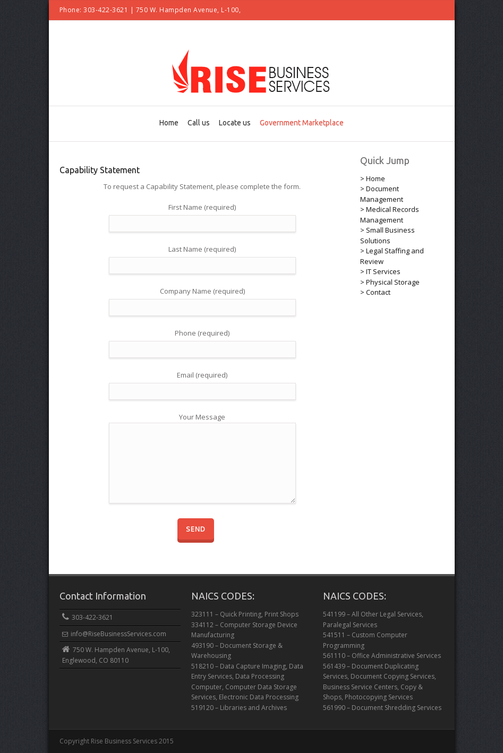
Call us (198, 122)
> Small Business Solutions (387, 235)
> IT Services (380, 271)
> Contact (375, 292)
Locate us (235, 122)
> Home (372, 178)
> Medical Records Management (389, 214)
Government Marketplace (302, 122)
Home (168, 122)
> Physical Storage (390, 282)
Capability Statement (99, 170)
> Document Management (381, 194)
